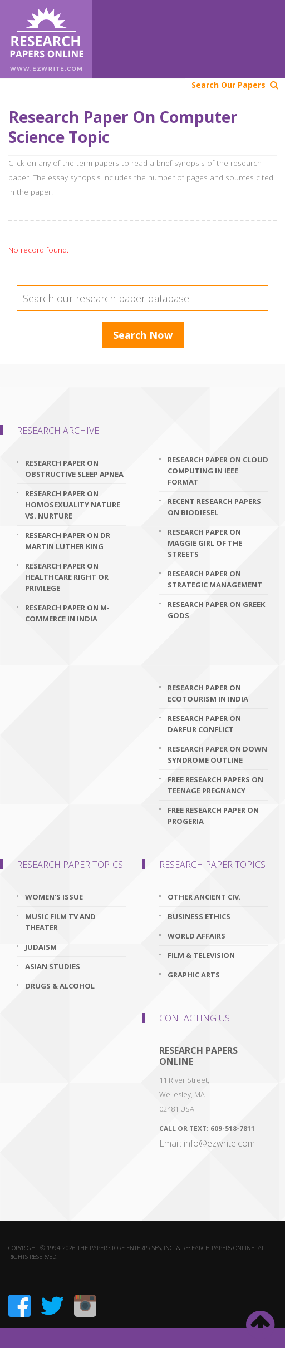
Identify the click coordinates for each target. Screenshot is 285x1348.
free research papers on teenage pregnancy (215, 785)
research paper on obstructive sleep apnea (74, 468)
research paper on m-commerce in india (67, 613)
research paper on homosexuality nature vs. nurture (72, 504)
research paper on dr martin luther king (67, 540)
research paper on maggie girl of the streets (205, 543)
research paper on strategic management (215, 579)
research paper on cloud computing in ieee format (218, 471)
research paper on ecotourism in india (208, 693)
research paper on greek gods (216, 609)
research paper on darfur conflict (204, 723)
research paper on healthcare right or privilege (67, 577)
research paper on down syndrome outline (217, 754)
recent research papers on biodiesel (214, 506)
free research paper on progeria (213, 815)
